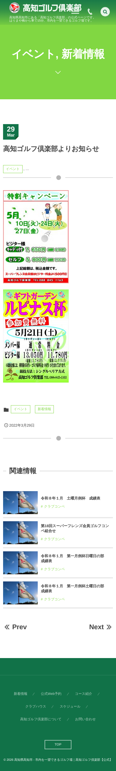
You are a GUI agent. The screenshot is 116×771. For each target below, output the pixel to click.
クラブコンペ (54, 507)
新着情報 (44, 409)
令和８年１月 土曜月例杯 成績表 (70, 498)
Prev (15, 627)
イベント (13, 169)
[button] (105, 11)
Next (101, 627)
